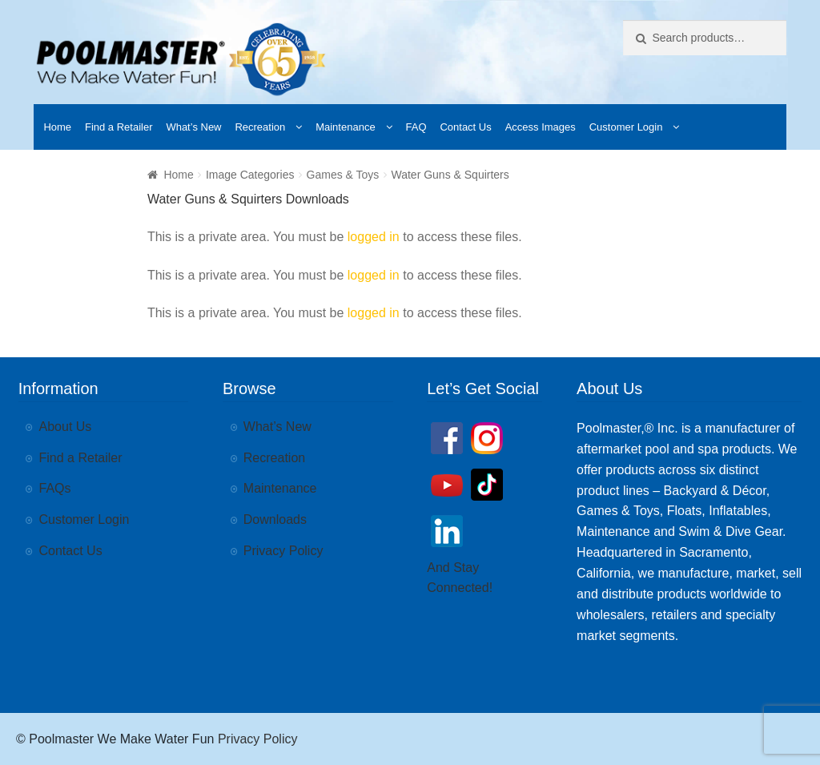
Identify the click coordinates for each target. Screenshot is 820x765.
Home (57, 127)
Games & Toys (343, 174)
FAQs (55, 488)
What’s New (193, 127)
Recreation (260, 127)
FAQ (416, 127)
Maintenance (345, 127)
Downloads (275, 519)
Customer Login (626, 127)
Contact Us (465, 127)
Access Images (540, 127)
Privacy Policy (283, 551)
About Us (65, 426)
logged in (374, 237)
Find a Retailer (119, 127)
